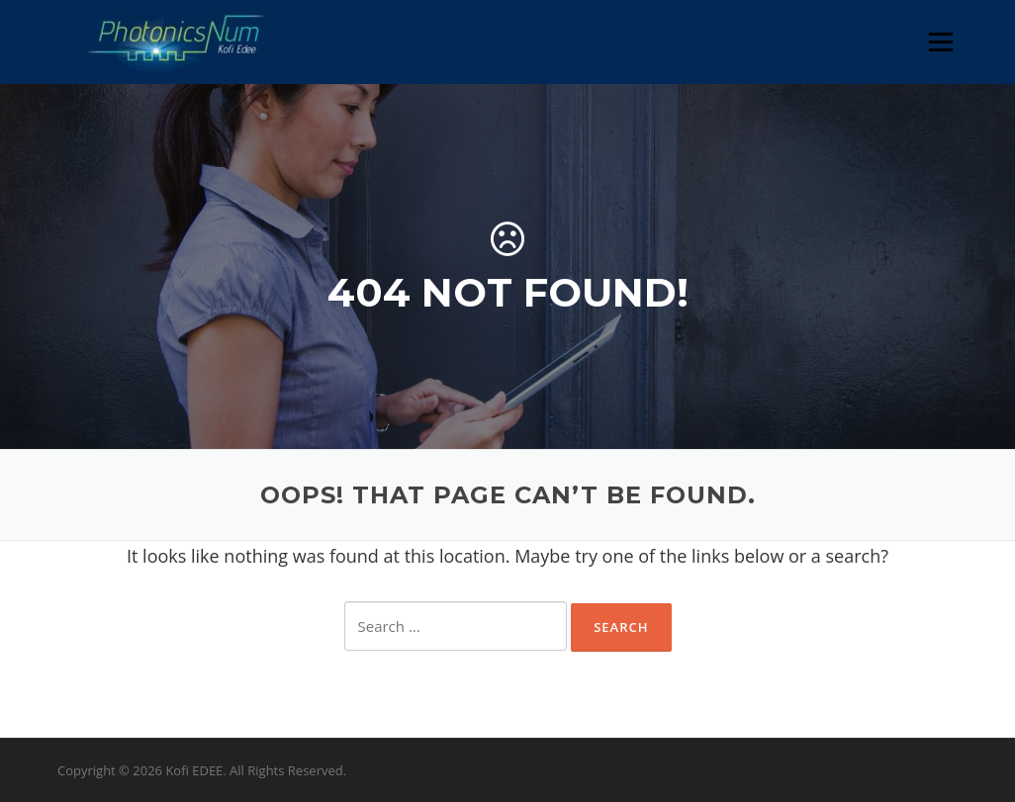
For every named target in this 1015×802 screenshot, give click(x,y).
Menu (940, 41)
